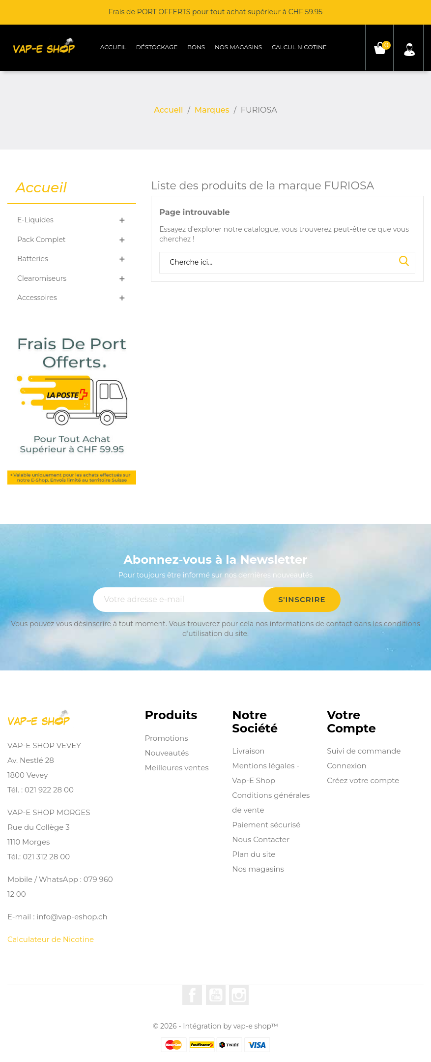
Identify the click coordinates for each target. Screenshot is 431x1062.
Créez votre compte (363, 780)
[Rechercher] (287, 262)
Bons (196, 47)
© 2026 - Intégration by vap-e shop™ (215, 1026)
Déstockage (157, 47)
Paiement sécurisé (266, 824)
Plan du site (253, 854)
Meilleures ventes (177, 767)
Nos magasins (238, 47)
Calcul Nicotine (299, 47)
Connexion (346, 765)
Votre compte (351, 722)
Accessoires (37, 297)
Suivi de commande (364, 751)
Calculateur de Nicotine (50, 939)
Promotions (166, 738)
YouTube (216, 995)
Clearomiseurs (41, 278)
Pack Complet (41, 239)
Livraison (248, 751)
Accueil (113, 47)
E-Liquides (35, 219)
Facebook (192, 995)
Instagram (239, 995)
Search (404, 262)
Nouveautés (167, 753)
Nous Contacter (260, 839)
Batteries (32, 258)
